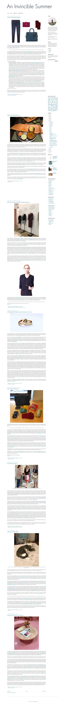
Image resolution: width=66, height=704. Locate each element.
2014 (49, 152)
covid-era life (50, 99)
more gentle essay (23, 344)
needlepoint (49, 106)
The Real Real (44, 497)
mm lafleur (12, 307)
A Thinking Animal (51, 219)
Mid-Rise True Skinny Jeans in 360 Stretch (15, 70)
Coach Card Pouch (12, 446)
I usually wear (22, 260)
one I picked (24, 52)
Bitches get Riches (51, 199)
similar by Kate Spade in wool (37, 82)
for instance (18, 358)
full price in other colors (32, 62)
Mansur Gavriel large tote (35, 63)
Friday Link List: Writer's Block (12, 531)
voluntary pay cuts (43, 511)
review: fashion (20, 307)
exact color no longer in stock (29, 82)
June (50, 128)
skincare (49, 108)
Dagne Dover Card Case (33, 445)
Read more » (9, 304)
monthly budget (54, 105)
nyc (51, 106)
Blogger (36, 701)
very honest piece (39, 593)
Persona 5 (26, 148)
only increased (19, 509)
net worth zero (26, 514)
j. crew (55, 101)
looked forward (23, 506)
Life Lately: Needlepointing (55, 173)
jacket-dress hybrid (10, 258)
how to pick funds (37, 173)
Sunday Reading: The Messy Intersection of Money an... (53, 140)
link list (10, 181)
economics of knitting (20, 178)
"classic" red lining (39, 653)
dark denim (11, 436)
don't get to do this (38, 174)
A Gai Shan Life (51, 198)
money (12, 181)
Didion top (40, 243)
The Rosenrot (50, 215)
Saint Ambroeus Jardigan (19, 297)
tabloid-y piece (44, 343)
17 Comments (20, 306)
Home (8, 13)
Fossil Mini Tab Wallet (12, 76)
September (51, 125)
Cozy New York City (51, 221)
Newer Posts (9, 691)
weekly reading (50, 110)
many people (11, 522)
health (52, 101)
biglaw (55, 97)
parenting (57, 106)
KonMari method (50, 97)
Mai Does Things (51, 223)
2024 (49, 114)
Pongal (16, 142)
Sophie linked (21, 679)
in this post (23, 258)
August (50, 126)
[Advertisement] (26, 105)
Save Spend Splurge (51, 201)
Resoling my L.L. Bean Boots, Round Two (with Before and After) (55, 168)
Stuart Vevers (43, 437)
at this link (49, 57)
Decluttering (15, 13)
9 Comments (20, 609)
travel (55, 109)
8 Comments (20, 383)
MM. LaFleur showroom (19, 238)
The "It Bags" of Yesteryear (12, 463)
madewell (56, 103)
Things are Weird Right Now (55, 161)
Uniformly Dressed (51, 193)
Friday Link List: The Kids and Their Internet (15, 615)
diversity (56, 99)
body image (53, 98)
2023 (49, 115)
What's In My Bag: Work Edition (13, 388)
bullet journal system (41, 451)
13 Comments (20, 94)
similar (43, 55)
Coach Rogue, (42, 435)
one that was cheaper (30, 52)
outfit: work (15, 307)
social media (53, 108)
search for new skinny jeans (26, 51)
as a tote (16, 67)
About (11, 13)
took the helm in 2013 (26, 65)
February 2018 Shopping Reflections (14, 17)
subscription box (31, 239)
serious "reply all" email (22, 171)
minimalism (50, 104)
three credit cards (13, 444)
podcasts (49, 107)
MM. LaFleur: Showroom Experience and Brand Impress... (52, 138)
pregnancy (56, 107)
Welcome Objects (51, 194)
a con (39, 177)
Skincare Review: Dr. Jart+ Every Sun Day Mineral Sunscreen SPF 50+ (55, 157)
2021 (49, 117)
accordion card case (29, 599)
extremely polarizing (14, 341)
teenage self (32, 501)
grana (10, 307)
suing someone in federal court (24, 576)
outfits (17, 307)
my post (14, 153)
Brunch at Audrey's (51, 220)
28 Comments (20, 526)
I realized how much (28, 77)
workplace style (23, 307)
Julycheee (50, 222)
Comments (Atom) (13, 692)
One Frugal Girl (51, 200)
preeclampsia (52, 107)
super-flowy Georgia (19, 252)
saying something (23, 365)
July (50, 127)
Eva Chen (22, 142)
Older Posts (44, 691)
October (51, 124)
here (38, 159)
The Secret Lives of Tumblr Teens (28, 666)
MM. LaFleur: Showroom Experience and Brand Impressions (18, 202)
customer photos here (38, 258)
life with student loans (54, 102)
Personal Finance (20, 13)
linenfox (49, 103)
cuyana (54, 99)
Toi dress (29, 243)
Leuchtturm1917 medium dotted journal (19, 451)
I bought (25, 242)
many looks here (27, 258)
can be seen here (32, 606)
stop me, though (22, 335)
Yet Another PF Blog (51, 203)
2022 (49, 116)
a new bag (42, 145)
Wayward (50, 224)
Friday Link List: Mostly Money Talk (13, 115)
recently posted (28, 586)
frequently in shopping (14, 513)
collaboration (16, 380)
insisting (14, 351)
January (51, 147)
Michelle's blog (33, 163)
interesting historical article (20, 164)
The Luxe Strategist (51, 202)
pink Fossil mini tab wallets (23, 598)
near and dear (17, 157)
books (57, 98)
